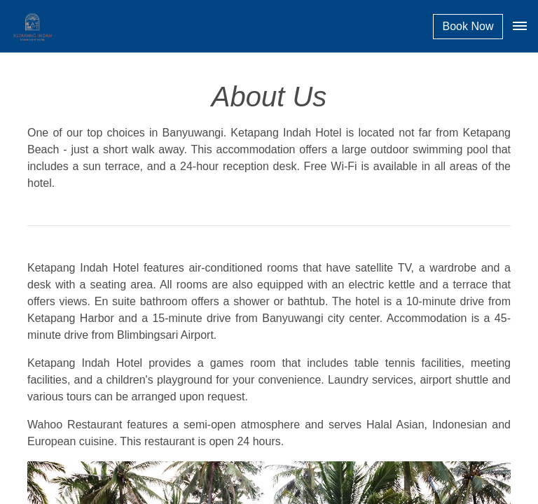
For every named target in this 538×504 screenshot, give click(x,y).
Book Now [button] (468, 26)
